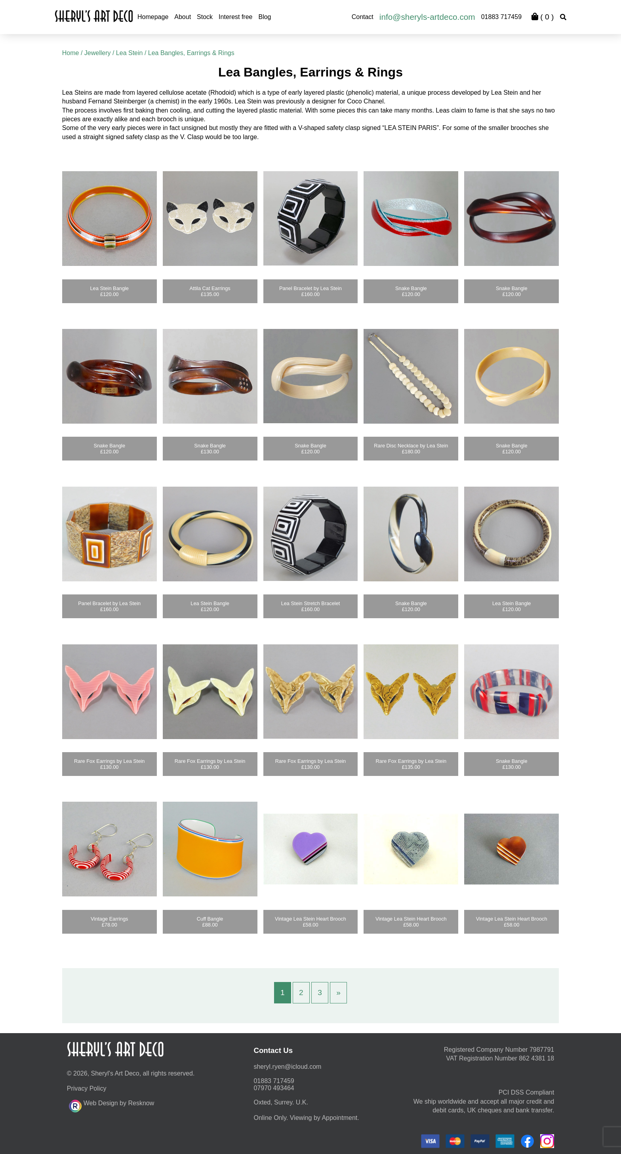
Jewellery (97, 53)
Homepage (152, 16)
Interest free (235, 16)
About (182, 16)
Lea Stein (129, 53)
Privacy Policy (87, 1088)
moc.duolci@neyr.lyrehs (287, 1066)
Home (70, 53)
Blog (264, 16)
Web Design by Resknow (111, 1105)
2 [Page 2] (301, 992)
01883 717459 (501, 16)
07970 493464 (273, 1088)
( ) (542, 17)
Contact (362, 16)
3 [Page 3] (320, 992)
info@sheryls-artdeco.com (427, 16)
